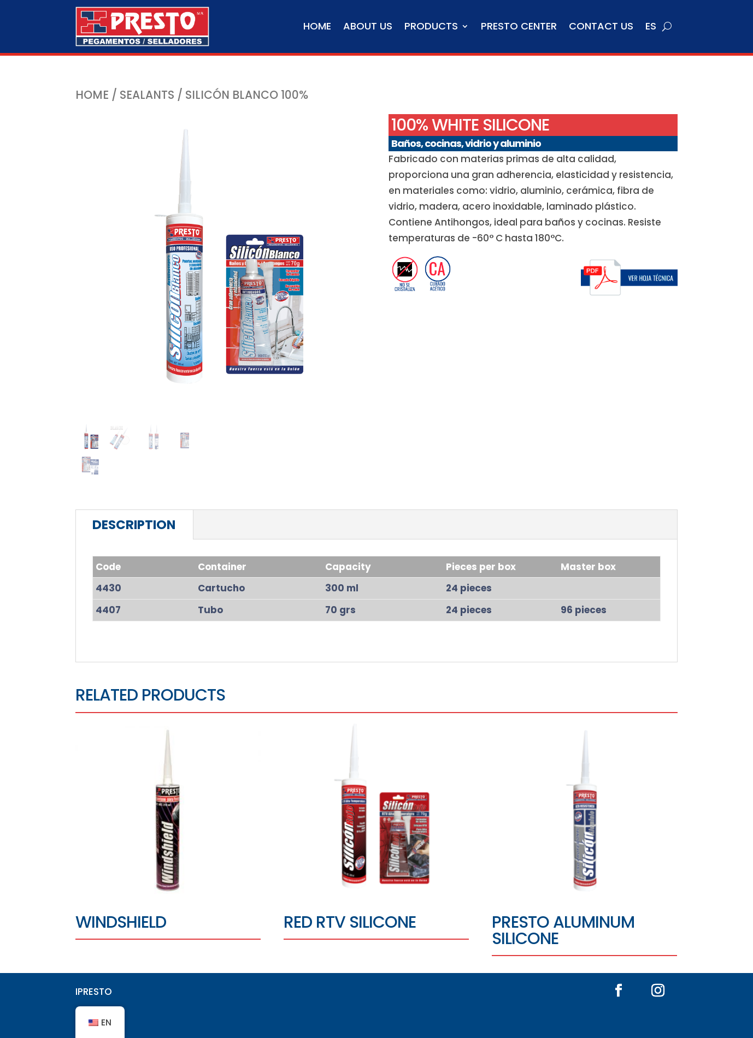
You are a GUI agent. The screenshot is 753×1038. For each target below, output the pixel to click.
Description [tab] (133, 524)
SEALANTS (147, 95)
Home (317, 26)
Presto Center (519, 26)
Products (431, 26)
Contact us (601, 26)
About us (367, 26)
